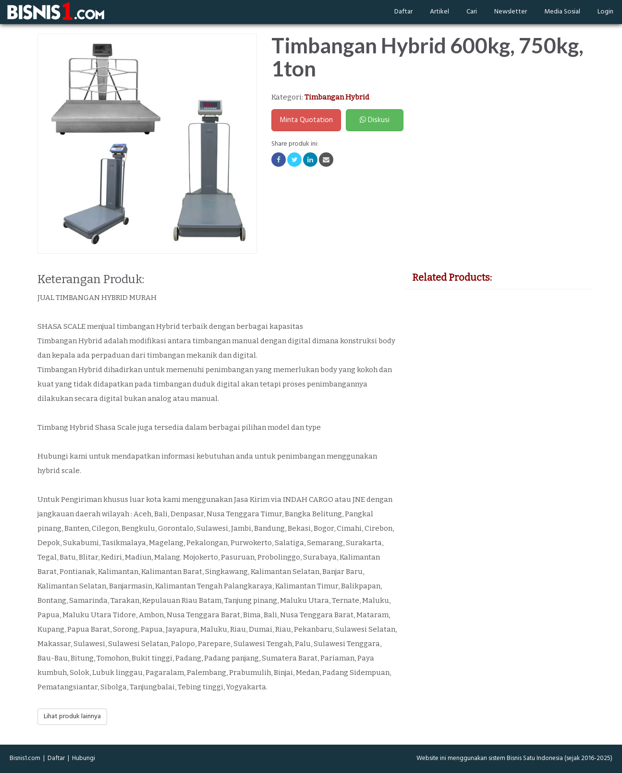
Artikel (439, 11)
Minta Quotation (306, 120)
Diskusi (375, 120)
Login (605, 11)
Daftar (403, 11)
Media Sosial (562, 11)
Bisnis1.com (25, 758)
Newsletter (510, 11)
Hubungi (83, 758)
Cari (471, 11)
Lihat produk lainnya (72, 716)
